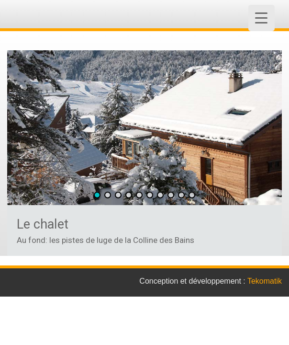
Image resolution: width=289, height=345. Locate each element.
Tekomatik (264, 281)
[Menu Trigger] (261, 18)
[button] (97, 195)
